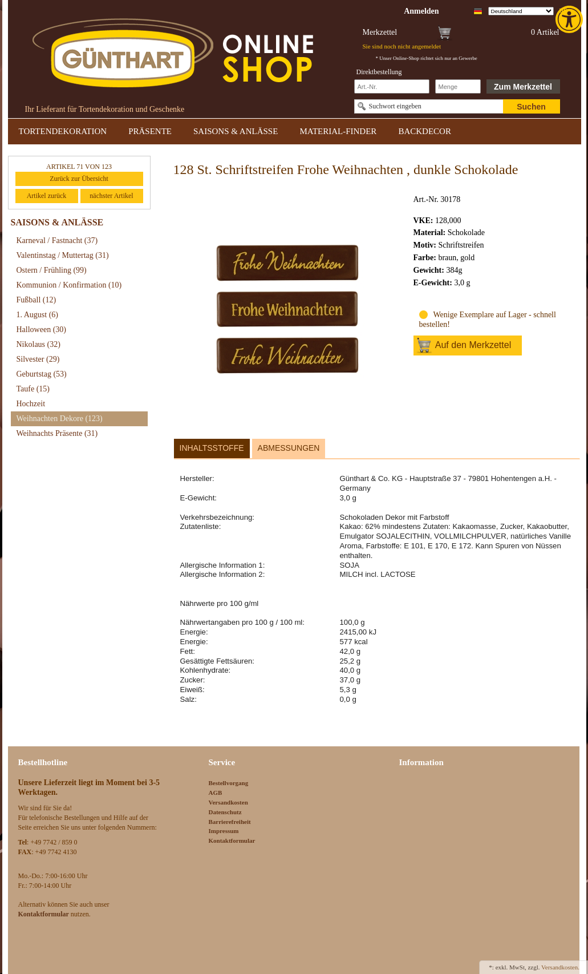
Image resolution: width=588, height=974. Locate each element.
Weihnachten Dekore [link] (60, 418)
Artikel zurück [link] (47, 196)
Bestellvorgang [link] (229, 782)
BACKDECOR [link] (424, 131)
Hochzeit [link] (31, 403)
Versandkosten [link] (228, 802)
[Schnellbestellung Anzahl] (458, 86)
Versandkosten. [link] (560, 967)
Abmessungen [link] (289, 447)
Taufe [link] (33, 389)
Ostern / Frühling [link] (52, 270)
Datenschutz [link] (225, 812)
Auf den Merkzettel (473, 345)
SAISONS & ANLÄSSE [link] (235, 131)
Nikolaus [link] (38, 344)
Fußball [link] (36, 300)
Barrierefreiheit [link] (230, 821)
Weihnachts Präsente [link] (57, 433)
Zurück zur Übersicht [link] (79, 179)
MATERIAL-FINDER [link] (337, 131)
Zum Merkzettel (523, 86)
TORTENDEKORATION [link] (63, 131)
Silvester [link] (38, 359)
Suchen (531, 106)
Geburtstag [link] (42, 374)
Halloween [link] (41, 329)
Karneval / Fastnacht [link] (57, 240)
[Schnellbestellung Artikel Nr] (391, 86)
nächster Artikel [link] (111, 196)
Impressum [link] (224, 830)
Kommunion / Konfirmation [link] (69, 285)
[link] (570, 19)
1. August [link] (38, 314)
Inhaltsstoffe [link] (212, 447)
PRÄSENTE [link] (150, 131)
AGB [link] (215, 792)
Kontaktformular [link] (232, 840)
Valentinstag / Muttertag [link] (63, 255)
